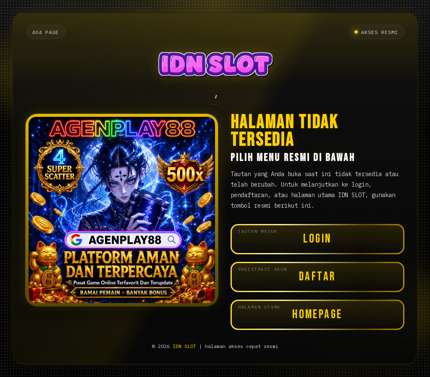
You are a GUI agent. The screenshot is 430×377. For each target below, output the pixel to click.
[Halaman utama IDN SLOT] (215, 67)
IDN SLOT (184, 346)
